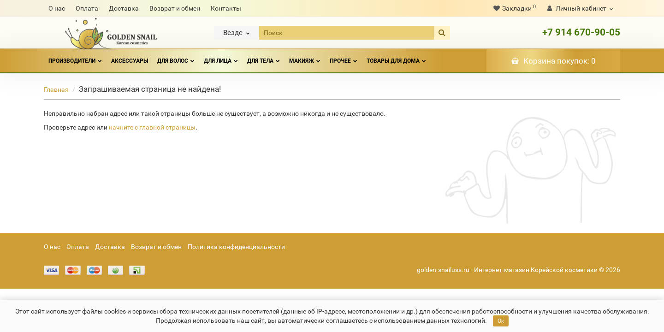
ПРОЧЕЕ (343, 56)
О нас (56, 8)
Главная (56, 89)
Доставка (124, 8)
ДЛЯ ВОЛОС (176, 56)
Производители (75, 56)
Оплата (87, 8)
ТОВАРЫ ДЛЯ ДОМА (396, 56)
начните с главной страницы (152, 127)
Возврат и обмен (174, 8)
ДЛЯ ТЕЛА (263, 56)
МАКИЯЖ (304, 56)
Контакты (226, 8)
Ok (501, 321)
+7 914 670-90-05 (581, 32)
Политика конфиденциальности (236, 246)
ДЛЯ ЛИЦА (221, 56)
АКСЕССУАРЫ (129, 61)
